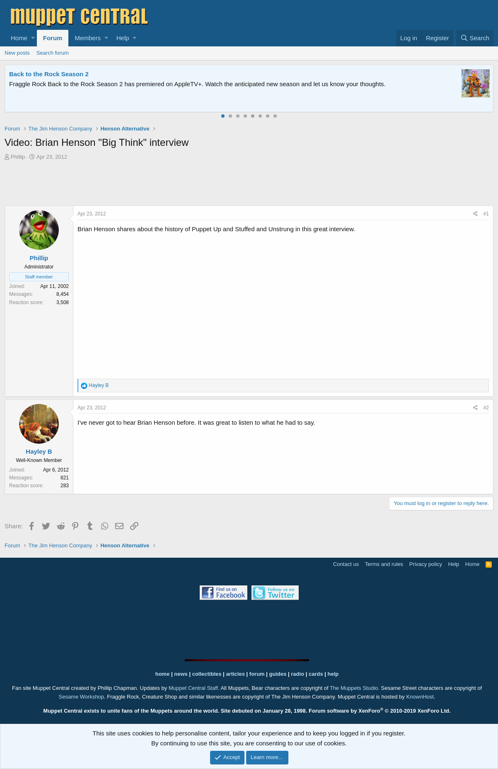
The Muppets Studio (354, 688)
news (181, 674)
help (333, 674)
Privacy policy (425, 564)
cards (316, 674)
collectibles (207, 674)
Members (88, 37)
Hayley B (39, 451)
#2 (486, 408)
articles (236, 674)
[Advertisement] (249, 184)
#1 (486, 214)
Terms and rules (384, 564)
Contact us (346, 564)
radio (297, 674)
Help (122, 37)
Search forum (52, 53)
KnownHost (419, 697)
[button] (33, 38)
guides (278, 674)
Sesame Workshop (81, 697)
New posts (17, 53)
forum (257, 674)
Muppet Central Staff (193, 688)
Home (19, 37)
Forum (53, 37)
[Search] (474, 38)
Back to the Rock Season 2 (49, 73)
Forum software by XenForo (380, 711)
